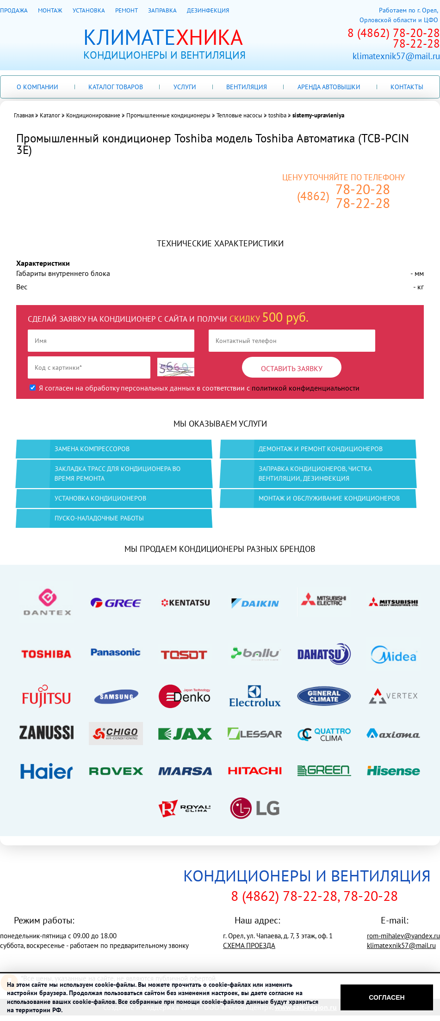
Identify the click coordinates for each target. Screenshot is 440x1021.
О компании (37, 87)
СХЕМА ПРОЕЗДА (249, 945)
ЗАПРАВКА (162, 10)
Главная (24, 115)
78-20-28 (362, 189)
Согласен (386, 997)
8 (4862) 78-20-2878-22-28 (393, 38)
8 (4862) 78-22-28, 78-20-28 (314, 895)
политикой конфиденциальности (305, 387)
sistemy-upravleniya (318, 115)
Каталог (50, 115)
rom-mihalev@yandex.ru (403, 935)
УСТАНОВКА (89, 10)
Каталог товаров (115, 87)
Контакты (406, 87)
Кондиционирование (93, 115)
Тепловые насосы (239, 115)
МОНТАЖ (50, 10)
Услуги (185, 87)
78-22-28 (362, 203)
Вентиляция (246, 87)
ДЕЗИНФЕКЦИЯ (208, 10)
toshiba (277, 115)
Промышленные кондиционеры (168, 115)
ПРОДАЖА (13, 10)
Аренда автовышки (328, 87)
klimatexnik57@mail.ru (396, 56)
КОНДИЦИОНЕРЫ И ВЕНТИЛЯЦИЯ (307, 875)
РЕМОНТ (126, 10)
